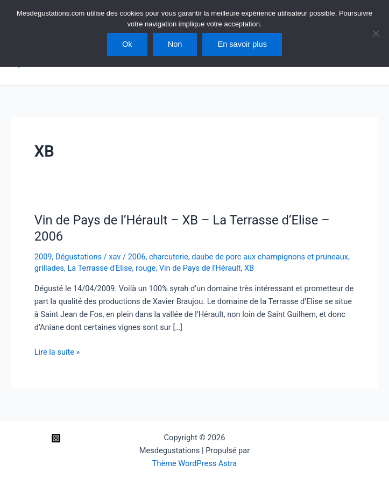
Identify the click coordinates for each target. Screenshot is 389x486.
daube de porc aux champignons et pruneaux (270, 257)
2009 (43, 257)
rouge (145, 268)
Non (175, 44)
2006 (137, 257)
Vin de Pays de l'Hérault (200, 268)
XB (249, 268)
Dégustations (78, 257)
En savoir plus (242, 44)
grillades (49, 268)
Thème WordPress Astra (194, 463)
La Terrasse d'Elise (99, 268)
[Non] (375, 33)
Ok (127, 44)
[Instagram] (56, 438)
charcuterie (168, 257)
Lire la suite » (57, 352)
